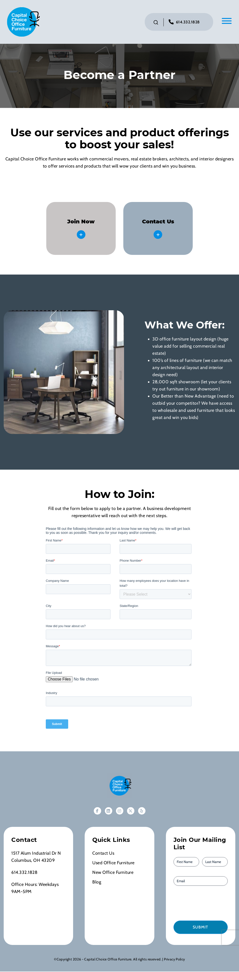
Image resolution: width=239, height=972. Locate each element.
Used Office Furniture (113, 863)
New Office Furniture (112, 873)
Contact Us (103, 853)
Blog (96, 882)
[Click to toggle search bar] (156, 22)
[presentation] (202, 903)
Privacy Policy (174, 959)
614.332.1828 (188, 22)
